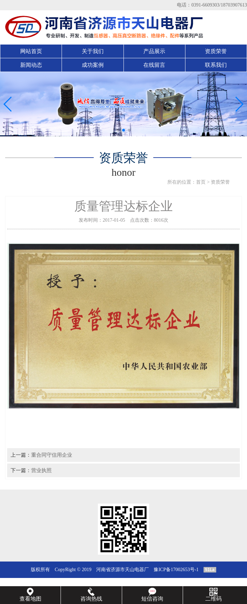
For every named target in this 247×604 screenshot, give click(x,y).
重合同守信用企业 (51, 455)
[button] (118, 130)
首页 (201, 182)
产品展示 (154, 51)
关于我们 (93, 51)
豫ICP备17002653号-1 (176, 569)
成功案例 (93, 65)
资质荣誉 (216, 51)
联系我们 (216, 65)
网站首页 (31, 51)
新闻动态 (31, 65)
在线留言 (154, 65)
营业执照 (41, 470)
